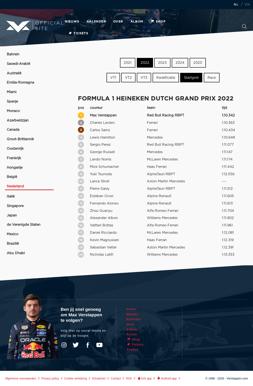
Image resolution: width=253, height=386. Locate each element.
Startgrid (191, 77)
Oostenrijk (15, 148)
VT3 (144, 77)
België (12, 177)
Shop (158, 21)
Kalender (96, 21)
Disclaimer (99, 378)
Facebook (87, 345)
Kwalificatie (165, 77)
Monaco (13, 111)
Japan (12, 215)
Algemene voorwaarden (20, 378)
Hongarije (15, 167)
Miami (11, 92)
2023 (162, 62)
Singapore (15, 206)
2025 (197, 62)
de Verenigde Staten (23, 224)
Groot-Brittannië (20, 139)
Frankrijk (14, 158)
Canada (13, 129)
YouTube (99, 345)
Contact (116, 378)
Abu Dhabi (16, 253)
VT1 (113, 77)
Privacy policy (50, 378)
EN (247, 4)
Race (212, 77)
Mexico (12, 234)
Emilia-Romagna (20, 82)
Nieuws (72, 21)
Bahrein (13, 54)
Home (131, 309)
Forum (131, 334)
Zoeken (244, 26)
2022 (145, 62)
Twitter (75, 345)
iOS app (144, 378)
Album (136, 21)
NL (236, 4)
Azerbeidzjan (18, 120)
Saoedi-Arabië (18, 63)
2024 (180, 62)
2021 (128, 62)
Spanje (12, 101)
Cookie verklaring (75, 378)
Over (118, 21)
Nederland (15, 186)
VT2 (128, 77)
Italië (11, 196)
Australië (14, 73)
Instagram (64, 345)
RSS (129, 378)
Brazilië (13, 243)
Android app (167, 378)
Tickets (78, 33)
